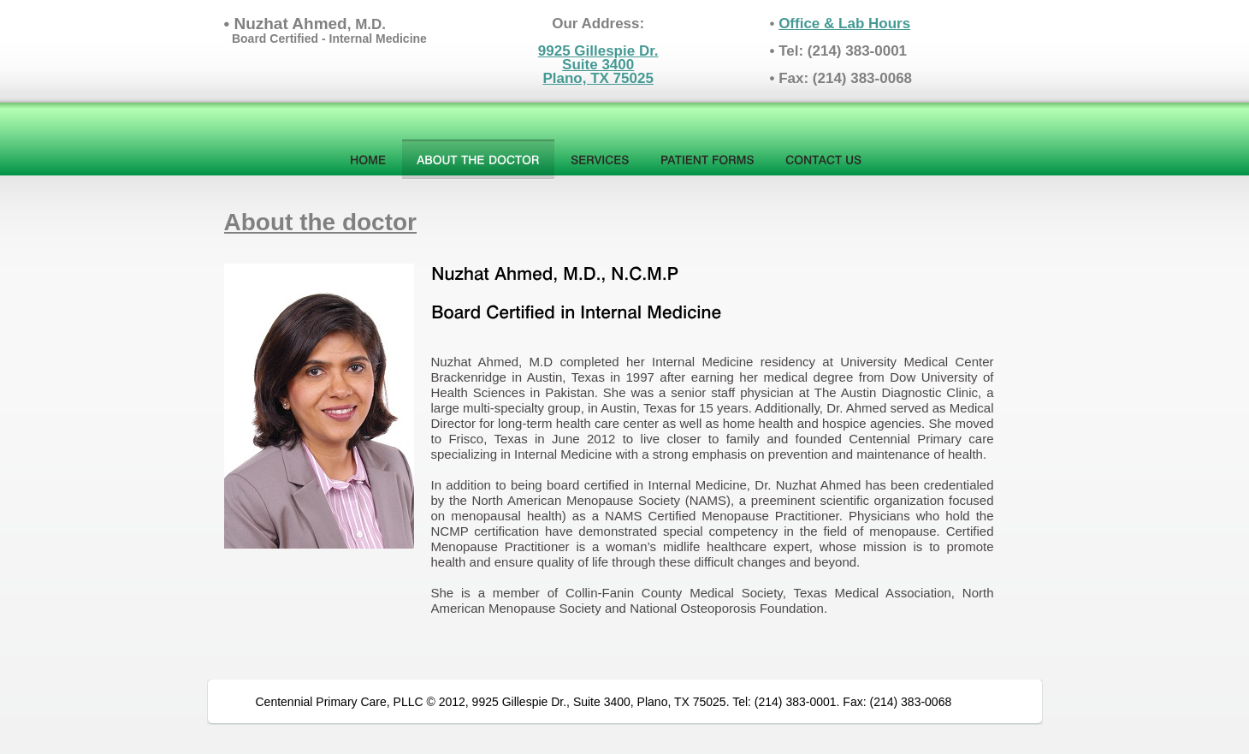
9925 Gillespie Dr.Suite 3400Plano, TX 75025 (598, 64)
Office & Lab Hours (844, 23)
